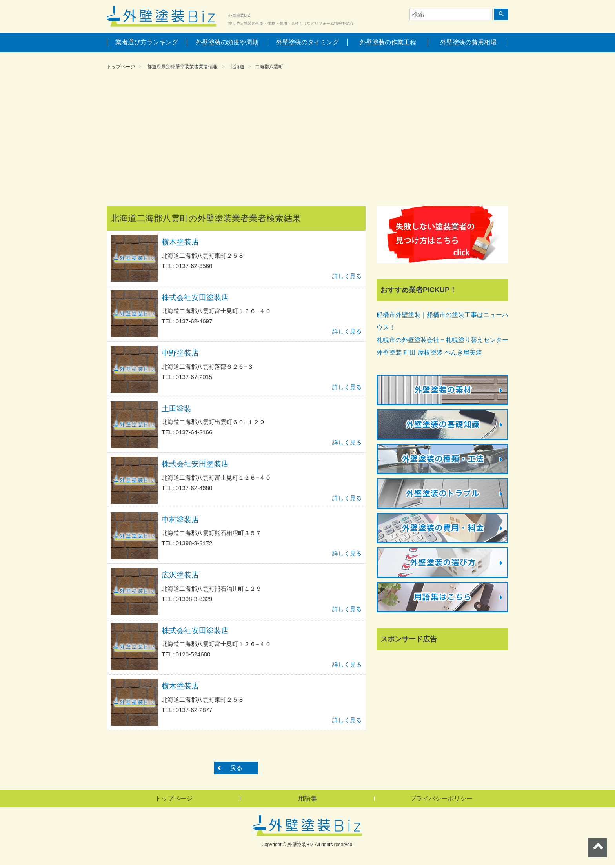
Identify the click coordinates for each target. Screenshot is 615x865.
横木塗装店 (180, 242)
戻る (236, 768)
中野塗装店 (180, 353)
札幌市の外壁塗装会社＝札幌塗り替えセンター (442, 340)
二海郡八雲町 (269, 66)
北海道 (237, 66)
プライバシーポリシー (441, 798)
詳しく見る (347, 276)
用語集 (307, 798)
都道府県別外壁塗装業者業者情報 (182, 66)
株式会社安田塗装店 (195, 297)
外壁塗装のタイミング (307, 42)
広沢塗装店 (180, 575)
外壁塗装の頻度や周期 (227, 42)
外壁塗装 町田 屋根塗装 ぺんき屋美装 (429, 352)
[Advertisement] (307, 139)
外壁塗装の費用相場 (468, 42)
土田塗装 (176, 408)
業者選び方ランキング (146, 42)
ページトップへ (597, 847)
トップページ (121, 66)
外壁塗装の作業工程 (388, 42)
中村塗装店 (180, 519)
